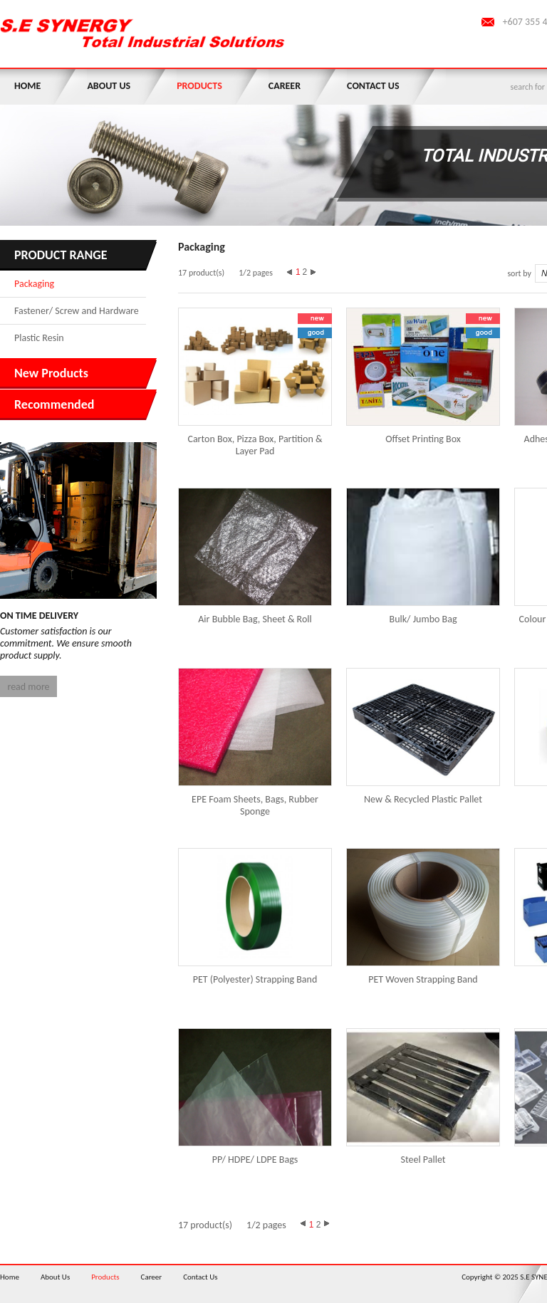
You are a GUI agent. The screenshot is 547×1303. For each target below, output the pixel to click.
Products (199, 86)
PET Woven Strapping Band (422, 979)
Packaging (34, 284)
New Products (51, 373)
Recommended (54, 404)
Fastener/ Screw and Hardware (76, 311)
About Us (108, 86)
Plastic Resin (39, 338)
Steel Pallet (423, 1159)
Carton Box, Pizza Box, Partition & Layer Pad (254, 445)
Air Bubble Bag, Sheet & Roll (254, 619)
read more (28, 687)
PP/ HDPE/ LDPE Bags (255, 1159)
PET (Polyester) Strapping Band (255, 979)
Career (285, 86)
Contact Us (373, 86)
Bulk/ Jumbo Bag (423, 619)
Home (27, 86)
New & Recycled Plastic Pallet (423, 799)
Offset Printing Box (423, 439)
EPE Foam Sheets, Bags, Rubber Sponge (255, 805)
